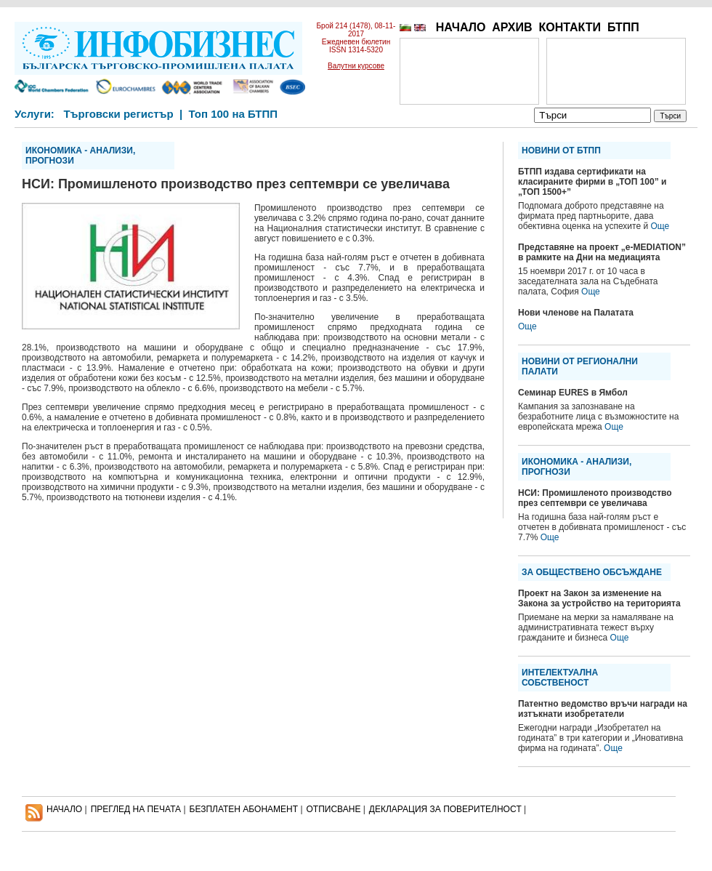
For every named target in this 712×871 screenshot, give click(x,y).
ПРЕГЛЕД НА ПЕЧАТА (136, 809)
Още (659, 226)
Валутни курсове (356, 66)
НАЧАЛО (461, 27)
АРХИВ (512, 27)
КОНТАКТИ (569, 27)
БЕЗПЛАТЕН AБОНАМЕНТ (244, 809)
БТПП (623, 27)
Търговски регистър (118, 114)
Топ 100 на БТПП (233, 114)
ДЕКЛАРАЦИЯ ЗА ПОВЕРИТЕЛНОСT (445, 809)
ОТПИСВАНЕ (334, 809)
